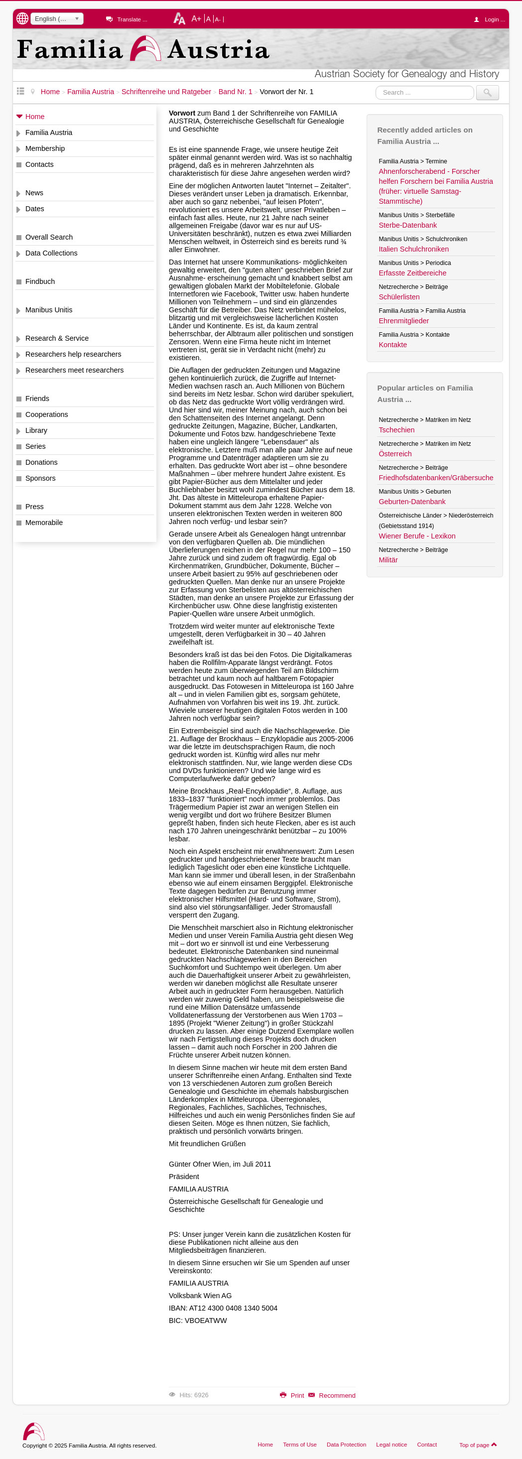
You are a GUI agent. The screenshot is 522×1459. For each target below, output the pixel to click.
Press (34, 507)
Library (36, 430)
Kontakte (393, 345)
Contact (427, 1445)
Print (292, 1395)
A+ (196, 18)
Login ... (492, 19)
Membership (45, 148)
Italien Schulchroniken (414, 249)
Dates (34, 209)
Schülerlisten (399, 297)
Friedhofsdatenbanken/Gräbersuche (436, 478)
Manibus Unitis (48, 310)
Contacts (39, 164)
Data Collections (51, 253)
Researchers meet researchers (74, 370)
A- (218, 19)
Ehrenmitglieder (404, 321)
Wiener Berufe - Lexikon (417, 536)
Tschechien (396, 430)
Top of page (478, 1444)
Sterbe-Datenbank (408, 225)
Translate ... (132, 19)
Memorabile (44, 523)
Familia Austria (48, 132)
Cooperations (46, 414)
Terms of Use (300, 1445)
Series (35, 446)
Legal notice (391, 1445)
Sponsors (40, 478)
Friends (37, 398)
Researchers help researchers (73, 354)
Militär (388, 560)
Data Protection (346, 1445)
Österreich (395, 454)
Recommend (332, 1395)
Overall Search (49, 237)
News (34, 193)
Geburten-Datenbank (412, 502)
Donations (41, 462)
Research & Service (57, 338)
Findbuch (40, 281)
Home (34, 117)
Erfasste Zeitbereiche (412, 273)
